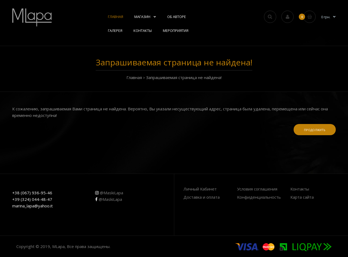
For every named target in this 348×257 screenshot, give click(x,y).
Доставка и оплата (202, 197)
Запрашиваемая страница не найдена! (184, 77)
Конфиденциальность (259, 197)
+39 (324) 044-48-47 (32, 199)
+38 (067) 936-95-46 (32, 192)
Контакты (299, 189)
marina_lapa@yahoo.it (32, 205)
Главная (134, 77)
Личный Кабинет (200, 189)
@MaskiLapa (109, 192)
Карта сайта (302, 197)
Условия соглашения (257, 189)
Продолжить (314, 130)
